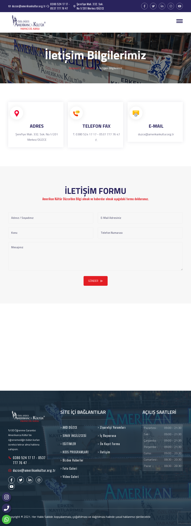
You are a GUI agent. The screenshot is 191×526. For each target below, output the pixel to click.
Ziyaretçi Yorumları (112, 427)
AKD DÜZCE (68, 427)
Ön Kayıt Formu (109, 444)
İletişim (104, 452)
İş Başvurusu (107, 435)
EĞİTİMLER (68, 444)
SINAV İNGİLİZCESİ (73, 435)
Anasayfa (75, 68)
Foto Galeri (68, 468)
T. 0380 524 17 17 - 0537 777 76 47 (96, 134)
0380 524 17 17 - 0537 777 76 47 (60, 6)
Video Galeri (69, 476)
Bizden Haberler (72, 460)
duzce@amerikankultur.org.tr (29, 6)
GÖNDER (95, 281)
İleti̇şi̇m (90, 68)
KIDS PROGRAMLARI (74, 452)
